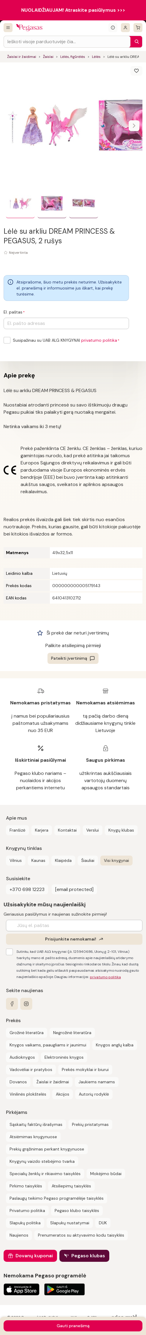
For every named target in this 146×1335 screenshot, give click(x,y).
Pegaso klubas (88, 1255)
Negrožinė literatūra (72, 1032)
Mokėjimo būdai (106, 1173)
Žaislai (48, 56)
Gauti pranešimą (73, 1325)
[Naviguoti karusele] (134, 125)
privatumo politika (99, 340)
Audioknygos (22, 1057)
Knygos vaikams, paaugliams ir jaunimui (48, 1045)
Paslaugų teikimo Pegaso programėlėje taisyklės (57, 1198)
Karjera (41, 830)
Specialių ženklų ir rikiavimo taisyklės (45, 1173)
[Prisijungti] (125, 27)
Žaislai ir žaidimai (21, 56)
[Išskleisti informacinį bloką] (112, 27)
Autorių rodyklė (94, 1094)
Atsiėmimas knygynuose (33, 1136)
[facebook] (12, 1004)
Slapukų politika (25, 1223)
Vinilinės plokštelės (28, 1094)
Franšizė (17, 830)
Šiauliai (87, 860)
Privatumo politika (27, 1210)
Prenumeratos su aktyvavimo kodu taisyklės (81, 1235)
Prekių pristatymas (90, 1124)
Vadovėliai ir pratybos (31, 1069)
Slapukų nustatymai (69, 1223)
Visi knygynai (116, 860)
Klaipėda (63, 860)
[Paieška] (135, 42)
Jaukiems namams (97, 1081)
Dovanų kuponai (34, 1255)
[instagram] (26, 1004)
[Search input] (67, 42)
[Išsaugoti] (136, 71)
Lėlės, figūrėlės (72, 56)
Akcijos (62, 1094)
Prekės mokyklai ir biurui (85, 1069)
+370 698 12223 (27, 889)
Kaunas (38, 860)
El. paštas (13, 312)
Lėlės (96, 56)
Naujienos (19, 1235)
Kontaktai (67, 830)
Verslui (92, 830)
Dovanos (18, 1081)
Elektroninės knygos (64, 1057)
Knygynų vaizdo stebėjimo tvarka (42, 1161)
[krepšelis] (137, 27)
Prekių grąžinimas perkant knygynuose (47, 1149)
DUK (103, 1223)
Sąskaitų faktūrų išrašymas (36, 1124)
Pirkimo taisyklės (26, 1186)
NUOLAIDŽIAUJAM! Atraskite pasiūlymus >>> (73, 10)
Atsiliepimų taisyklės (71, 1186)
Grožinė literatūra (27, 1032)
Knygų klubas (121, 830)
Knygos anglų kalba (114, 1045)
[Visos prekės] (8, 27)
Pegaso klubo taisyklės (77, 1210)
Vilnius (16, 860)
